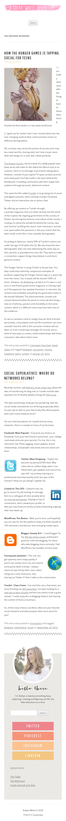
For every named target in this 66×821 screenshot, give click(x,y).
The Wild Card (17, 781)
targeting (9, 353)
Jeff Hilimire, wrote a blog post (37, 387)
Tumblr (32, 193)
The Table (15, 776)
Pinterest (33, 735)
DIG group (51, 394)
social (30, 627)
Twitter (33, 725)
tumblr (25, 353)
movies (48, 349)
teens (18, 353)
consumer (38, 349)
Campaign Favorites (40, 345)
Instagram (33, 745)
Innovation (36, 623)
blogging (27, 349)
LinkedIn (33, 755)
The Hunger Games (13, 163)
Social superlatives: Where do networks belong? (29, 375)
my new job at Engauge (15, 499)
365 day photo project (35, 536)
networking (20, 627)
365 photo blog (29, 588)
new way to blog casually (16, 592)
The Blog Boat (38, 815)
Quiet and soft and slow (22, 785)
